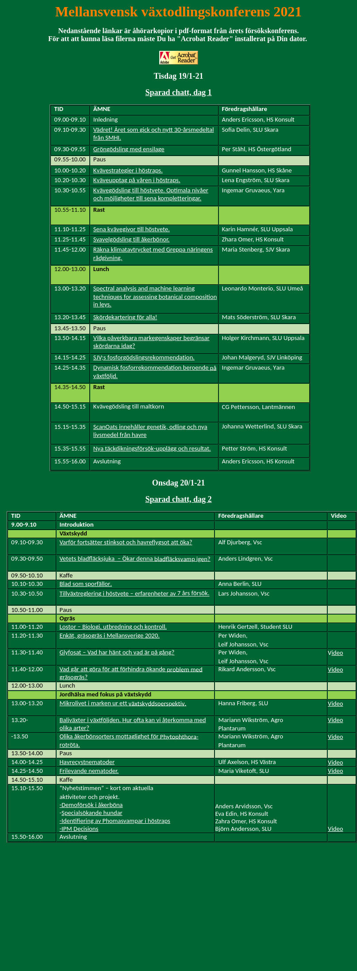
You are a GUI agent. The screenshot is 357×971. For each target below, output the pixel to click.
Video (335, 669)
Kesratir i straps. (128, 170)
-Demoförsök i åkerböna (91, 805)
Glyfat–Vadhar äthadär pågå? (117, 652)
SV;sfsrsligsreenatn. (144, 357)
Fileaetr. (89, 771)
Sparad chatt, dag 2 (178, 499)
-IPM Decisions (79, 829)
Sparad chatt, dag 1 (178, 92)
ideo (337, 653)
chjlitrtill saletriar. (150, 194)
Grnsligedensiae (129, 149)
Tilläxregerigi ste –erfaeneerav (135, 593)
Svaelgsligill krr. (131, 239)
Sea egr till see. (131, 229)
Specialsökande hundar (92, 813)
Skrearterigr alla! (125, 317)
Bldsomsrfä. (86, 584)
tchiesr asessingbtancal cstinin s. (155, 296)
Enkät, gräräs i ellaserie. (110, 635)
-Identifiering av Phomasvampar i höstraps (115, 821)
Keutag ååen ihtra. (136, 180)
